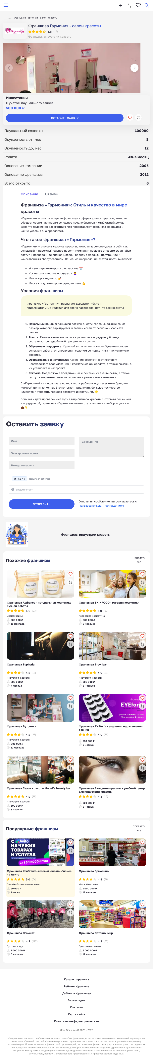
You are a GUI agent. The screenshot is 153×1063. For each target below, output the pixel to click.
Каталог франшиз (76, 979)
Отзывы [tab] (51, 194)
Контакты (76, 1007)
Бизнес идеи (76, 1000)
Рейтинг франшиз (76, 986)
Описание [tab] (29, 194)
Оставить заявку (65, 118)
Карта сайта (76, 1014)
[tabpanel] (76, 305)
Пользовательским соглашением (101, 505)
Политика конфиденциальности (76, 1021)
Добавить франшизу (76, 993)
